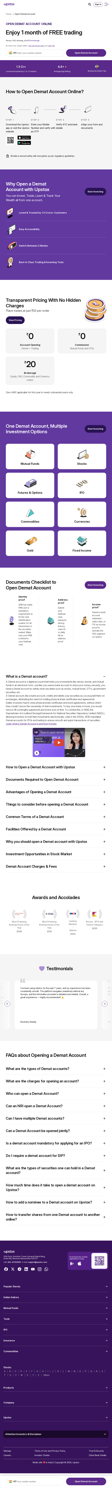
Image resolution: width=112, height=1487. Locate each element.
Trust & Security (96, 1451)
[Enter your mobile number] (39, 53)
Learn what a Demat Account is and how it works (31, 723)
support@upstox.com (37, 1262)
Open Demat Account (86, 53)
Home (9, 14)
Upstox (76, 1462)
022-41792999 (14, 1262)
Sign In (98, 4)
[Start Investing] (95, 191)
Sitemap (7, 1451)
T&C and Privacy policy (36, 46)
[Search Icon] (90, 4)
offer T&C (51, 46)
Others (46, 1375)
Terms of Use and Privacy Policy (50, 1451)
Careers (7, 1455)
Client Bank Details (97, 1455)
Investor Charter (42, 1455)
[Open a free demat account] (95, 429)
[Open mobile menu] (106, 4)
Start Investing (95, 191)
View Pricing (15, 320)
